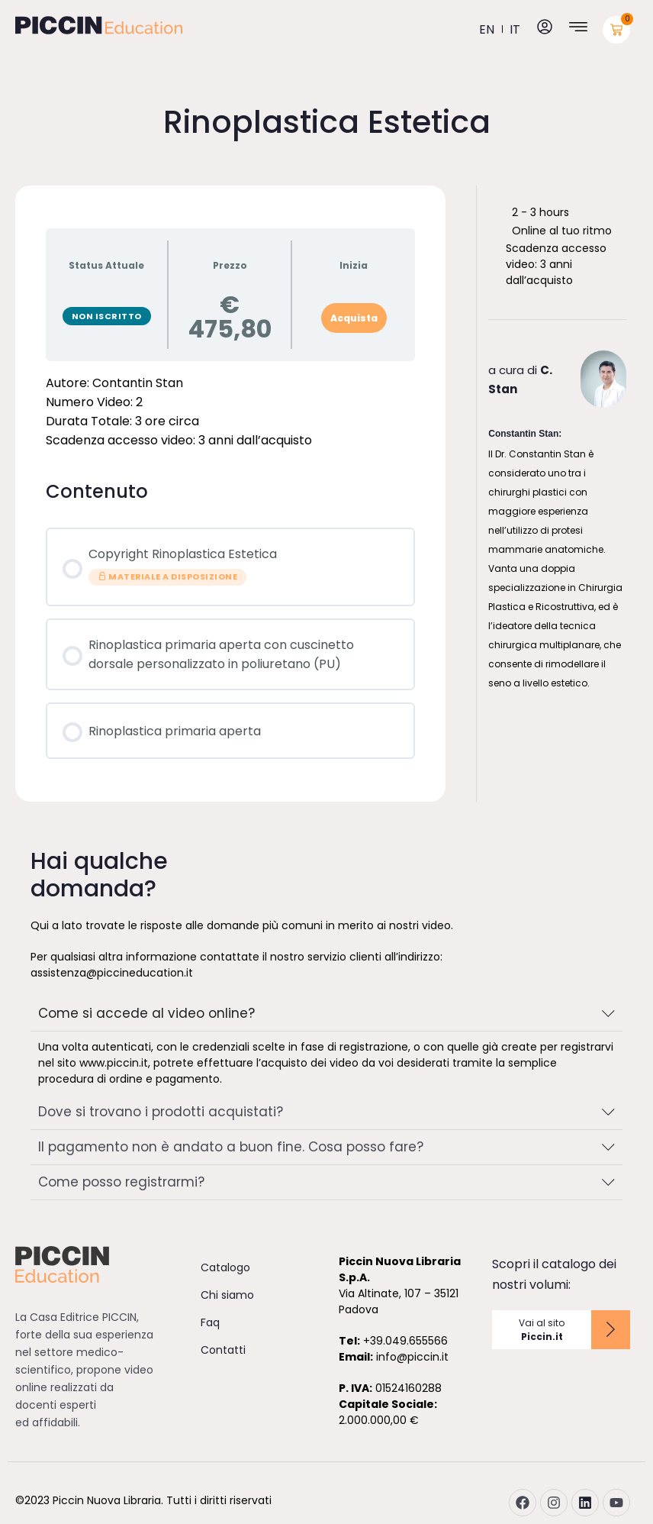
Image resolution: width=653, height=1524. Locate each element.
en (486, 29)
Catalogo (225, 1267)
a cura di (520, 379)
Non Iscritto (107, 316)
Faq (210, 1322)
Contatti (223, 1350)
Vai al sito (542, 1330)
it (515, 29)
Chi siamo (227, 1295)
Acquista (354, 318)
